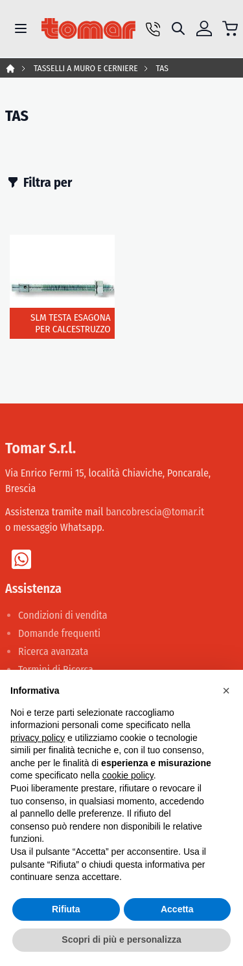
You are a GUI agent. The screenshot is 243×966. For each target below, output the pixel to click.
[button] (226, 690)
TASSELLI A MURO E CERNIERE (86, 68)
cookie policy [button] (128, 775)
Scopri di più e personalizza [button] (121, 939)
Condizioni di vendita (63, 615)
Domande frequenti (59, 633)
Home (10, 68)
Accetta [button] (177, 909)
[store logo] (88, 28)
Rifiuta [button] (66, 909)
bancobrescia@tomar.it (155, 512)
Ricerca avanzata (53, 651)
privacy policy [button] (37, 738)
